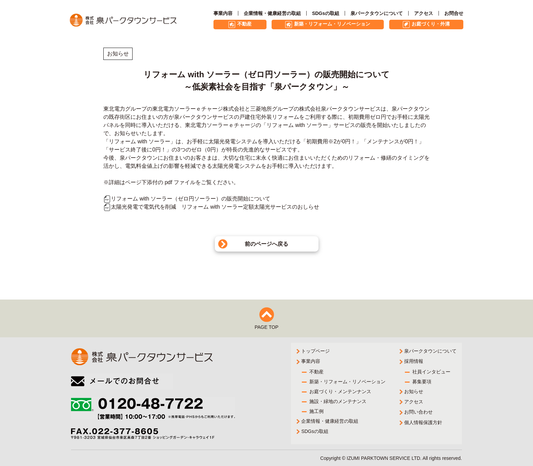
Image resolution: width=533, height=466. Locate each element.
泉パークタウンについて (376, 13)
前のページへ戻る (266, 244)
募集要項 (421, 382)
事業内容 (223, 13)
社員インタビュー (431, 372)
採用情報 (413, 363)
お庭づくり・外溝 (431, 24)
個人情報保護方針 (423, 421)
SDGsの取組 (325, 13)
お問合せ (453, 13)
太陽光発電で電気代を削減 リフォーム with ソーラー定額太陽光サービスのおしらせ (211, 207)
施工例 (317, 410)
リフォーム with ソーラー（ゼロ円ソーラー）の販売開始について (186, 199)
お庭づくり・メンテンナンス (341, 391)
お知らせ (413, 392)
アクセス (423, 13)
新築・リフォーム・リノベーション (332, 24)
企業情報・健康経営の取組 (272, 13)
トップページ (316, 353)
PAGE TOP (266, 329)
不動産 (244, 24)
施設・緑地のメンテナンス (338, 401)
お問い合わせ (418, 412)
